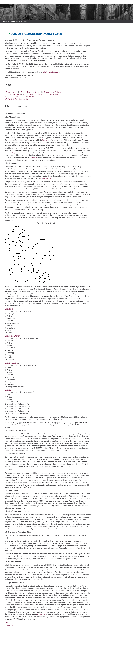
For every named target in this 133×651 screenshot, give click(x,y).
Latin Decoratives (11, 363)
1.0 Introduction (11, 92)
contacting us (12, 153)
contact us (41, 614)
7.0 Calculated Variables (14, 97)
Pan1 (29, 21)
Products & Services (19, 21)
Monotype (6, 21)
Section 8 (45, 140)
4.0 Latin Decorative (13, 94)
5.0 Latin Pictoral (29, 94)
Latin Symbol (10, 390)
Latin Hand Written (12, 336)
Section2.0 (9, 625)
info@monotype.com (51, 72)
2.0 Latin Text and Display (30, 92)
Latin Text (9, 309)
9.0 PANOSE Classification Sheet (17, 99)
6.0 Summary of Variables (48, 94)
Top (6, 622)
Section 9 (33, 157)
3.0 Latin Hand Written (51, 92)
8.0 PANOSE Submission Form (38, 97)
